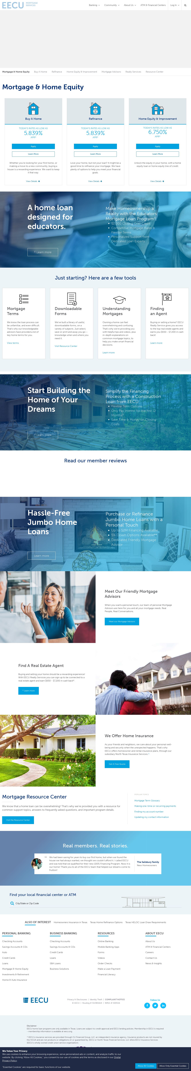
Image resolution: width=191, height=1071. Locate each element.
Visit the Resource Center (18, 820)
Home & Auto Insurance (14, 980)
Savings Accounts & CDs (14, 947)
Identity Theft (96, 999)
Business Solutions (59, 968)
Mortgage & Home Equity (15, 968)
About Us (128, 5)
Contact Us (151, 958)
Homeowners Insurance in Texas (70, 922)
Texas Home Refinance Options (106, 922)
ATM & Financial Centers (153, 5)
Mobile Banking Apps (108, 947)
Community (110, 5)
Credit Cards (8, 958)
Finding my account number (148, 811)
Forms (101, 952)
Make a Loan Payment (109, 968)
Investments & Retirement (15, 974)
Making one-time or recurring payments (155, 806)
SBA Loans (55, 963)
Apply (33, 146)
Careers (149, 952)
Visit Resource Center (66, 346)
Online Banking (105, 941)
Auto (4, 952)
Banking (93, 5)
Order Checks (105, 963)
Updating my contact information (151, 817)
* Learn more (28, 690)
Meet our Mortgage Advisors (122, 621)
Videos (101, 958)
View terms (13, 343)
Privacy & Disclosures (77, 999)
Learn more (43, 252)
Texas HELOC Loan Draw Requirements (145, 922)
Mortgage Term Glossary (147, 800)
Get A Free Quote (117, 764)
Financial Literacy (106, 974)
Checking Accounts (12, 941)
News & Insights (153, 963)
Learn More (33, 154)
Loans (5, 963)
